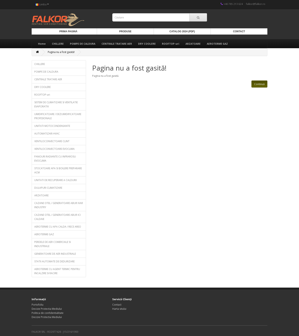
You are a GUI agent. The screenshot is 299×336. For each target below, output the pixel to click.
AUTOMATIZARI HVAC (47, 133)
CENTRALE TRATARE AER (117, 44)
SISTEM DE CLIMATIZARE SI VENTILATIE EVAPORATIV (56, 104)
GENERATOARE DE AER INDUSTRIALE (55, 254)
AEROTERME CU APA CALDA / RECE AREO (57, 226)
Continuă (259, 84)
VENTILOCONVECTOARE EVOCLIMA (54, 149)
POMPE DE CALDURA (82, 44)
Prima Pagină (68, 31)
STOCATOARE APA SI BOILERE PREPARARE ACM (58, 170)
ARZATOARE (193, 44)
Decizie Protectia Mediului (47, 309)
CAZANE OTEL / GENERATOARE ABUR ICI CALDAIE (57, 217)
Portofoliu (37, 304)
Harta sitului (119, 309)
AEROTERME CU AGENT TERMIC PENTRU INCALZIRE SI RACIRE (57, 271)
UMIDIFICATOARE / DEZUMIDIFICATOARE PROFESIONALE (57, 116)
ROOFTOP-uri (170, 44)
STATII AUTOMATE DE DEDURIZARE (54, 261)
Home (42, 44)
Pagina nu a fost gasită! (61, 52)
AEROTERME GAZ (217, 44)
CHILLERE (58, 44)
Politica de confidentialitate (47, 313)
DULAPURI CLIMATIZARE (48, 188)
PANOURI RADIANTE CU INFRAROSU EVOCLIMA (55, 158)
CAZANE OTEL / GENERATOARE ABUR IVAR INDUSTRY (58, 205)
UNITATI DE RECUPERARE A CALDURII (55, 180)
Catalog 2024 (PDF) (182, 31)
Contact (239, 31)
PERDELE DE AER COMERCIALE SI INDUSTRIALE (52, 244)
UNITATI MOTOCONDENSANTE (52, 126)
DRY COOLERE (147, 44)
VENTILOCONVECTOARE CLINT (51, 141)
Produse (125, 31)
